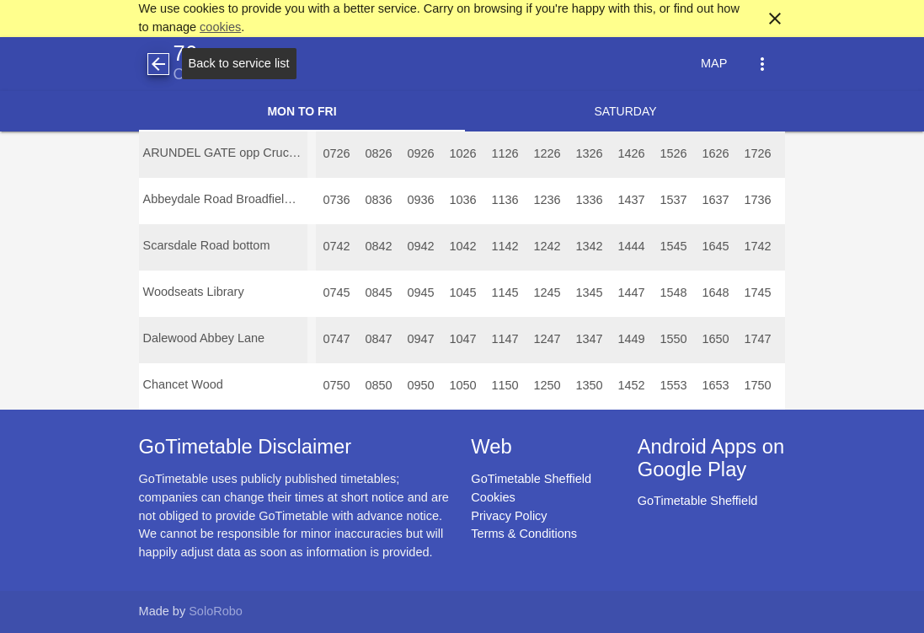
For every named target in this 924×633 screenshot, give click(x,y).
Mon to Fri (301, 111)
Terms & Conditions (524, 533)
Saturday (625, 111)
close (775, 18)
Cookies (493, 497)
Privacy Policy (509, 516)
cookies (220, 27)
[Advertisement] (462, 585)
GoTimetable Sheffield (531, 478)
